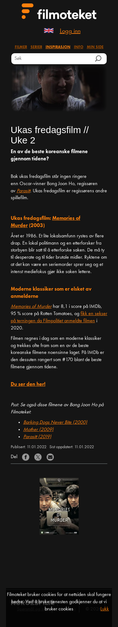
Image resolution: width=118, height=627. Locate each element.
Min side (95, 47)
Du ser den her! (28, 384)
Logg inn (70, 31)
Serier (36, 47)
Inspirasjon (58, 47)
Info (78, 47)
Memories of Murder (31, 306)
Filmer (21, 47)
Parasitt (23, 191)
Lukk (104, 609)
